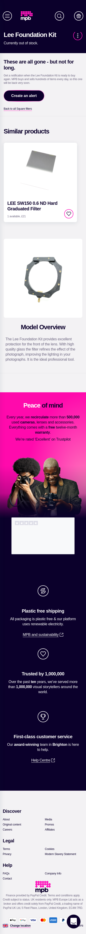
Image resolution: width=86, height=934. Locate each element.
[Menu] (7, 16)
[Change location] (20, 926)
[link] (29, 16)
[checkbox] (68, 213)
